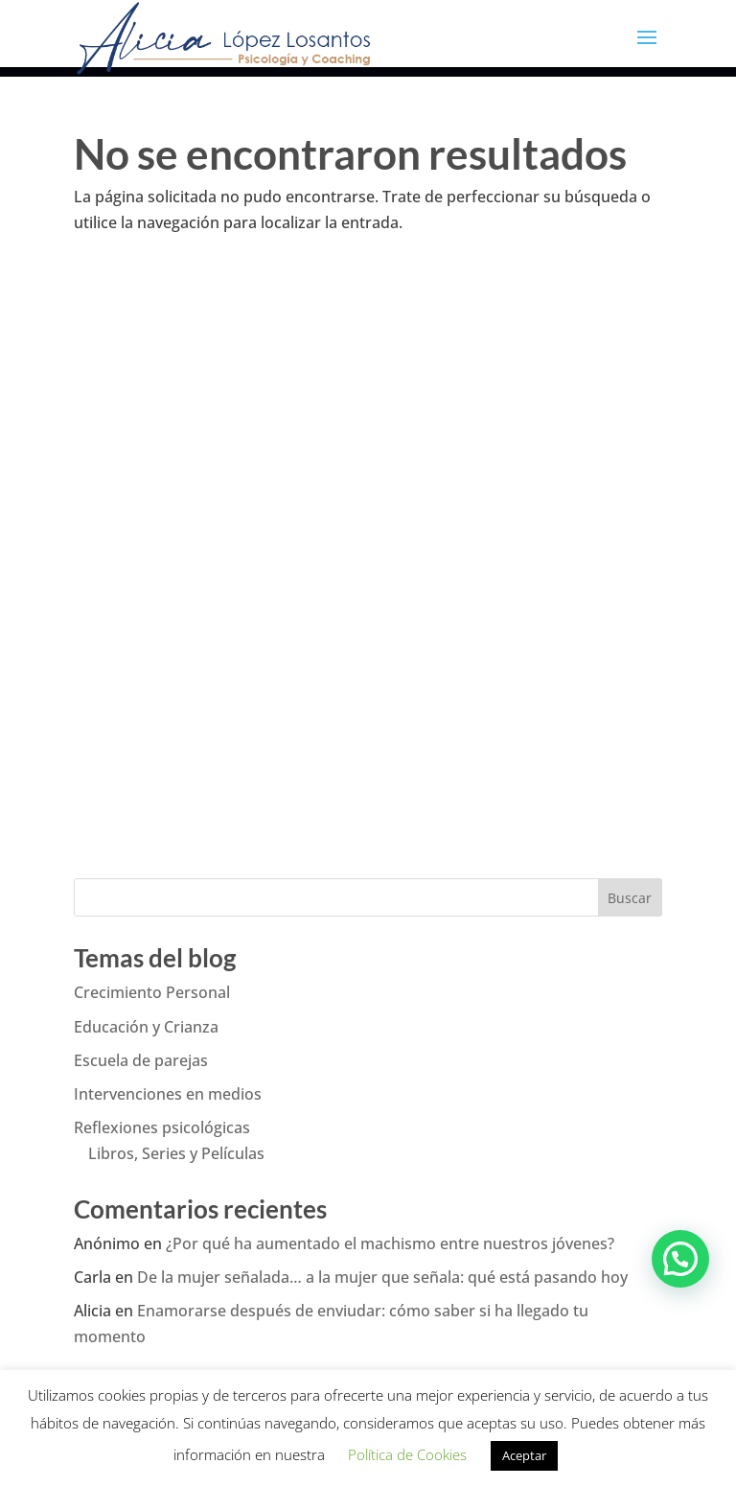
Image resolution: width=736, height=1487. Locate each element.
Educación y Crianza (146, 1026)
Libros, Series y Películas (176, 1153)
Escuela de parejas (141, 1060)
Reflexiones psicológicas (162, 1127)
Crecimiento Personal (152, 992)
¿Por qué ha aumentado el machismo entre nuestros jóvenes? (390, 1243)
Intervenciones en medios (168, 1093)
